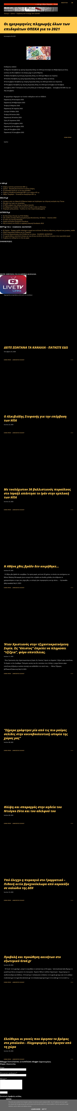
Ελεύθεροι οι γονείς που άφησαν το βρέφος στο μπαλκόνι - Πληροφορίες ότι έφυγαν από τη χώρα (37, 1043)
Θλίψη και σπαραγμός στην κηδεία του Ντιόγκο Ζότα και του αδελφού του (33, 809)
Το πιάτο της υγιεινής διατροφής (13, 219)
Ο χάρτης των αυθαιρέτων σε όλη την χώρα (16, 238)
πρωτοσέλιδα (9, 272)
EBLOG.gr (8, 8)
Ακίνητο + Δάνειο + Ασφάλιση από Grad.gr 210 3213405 (22, 13)
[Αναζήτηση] (64, 3)
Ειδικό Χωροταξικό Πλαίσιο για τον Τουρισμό (17, 232)
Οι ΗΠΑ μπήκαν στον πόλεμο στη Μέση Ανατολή (18, 205)
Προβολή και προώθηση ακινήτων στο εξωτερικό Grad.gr (32, 959)
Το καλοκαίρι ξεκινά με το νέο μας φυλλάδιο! (17, 190)
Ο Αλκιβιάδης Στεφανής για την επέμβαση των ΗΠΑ (35, 418)
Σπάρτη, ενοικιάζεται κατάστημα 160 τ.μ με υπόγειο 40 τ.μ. (21, 192)
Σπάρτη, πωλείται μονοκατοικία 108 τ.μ (15, 187)
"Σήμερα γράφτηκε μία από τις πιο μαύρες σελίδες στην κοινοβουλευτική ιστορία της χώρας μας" (36, 734)
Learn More (35, 1109)
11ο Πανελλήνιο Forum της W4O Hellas (15, 216)
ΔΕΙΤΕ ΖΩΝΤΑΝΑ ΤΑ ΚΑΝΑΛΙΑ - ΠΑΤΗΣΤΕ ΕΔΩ (36, 347)
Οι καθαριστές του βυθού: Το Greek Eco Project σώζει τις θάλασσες (24, 207)
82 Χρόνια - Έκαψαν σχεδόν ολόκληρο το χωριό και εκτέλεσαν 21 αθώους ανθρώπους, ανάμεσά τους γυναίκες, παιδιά (39, 230)
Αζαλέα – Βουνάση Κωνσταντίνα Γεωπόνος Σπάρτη (19, 189)
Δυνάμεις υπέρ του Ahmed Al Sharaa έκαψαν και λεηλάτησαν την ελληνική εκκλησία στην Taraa (33, 201)
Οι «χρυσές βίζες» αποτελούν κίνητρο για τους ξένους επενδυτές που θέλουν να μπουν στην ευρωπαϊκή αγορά (36, 236)
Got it (44, 1109)
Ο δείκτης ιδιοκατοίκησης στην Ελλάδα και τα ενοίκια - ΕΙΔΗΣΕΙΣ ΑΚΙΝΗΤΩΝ (27, 234)
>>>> (72, 360)
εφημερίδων (14, 272)
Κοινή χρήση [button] (67, 137)
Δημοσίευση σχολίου (18, 360)
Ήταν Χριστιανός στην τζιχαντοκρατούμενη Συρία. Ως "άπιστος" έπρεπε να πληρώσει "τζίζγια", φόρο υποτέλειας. (36, 648)
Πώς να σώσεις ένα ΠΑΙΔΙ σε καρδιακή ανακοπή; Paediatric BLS (23, 223)
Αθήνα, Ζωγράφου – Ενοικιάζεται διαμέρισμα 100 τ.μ (19, 194)
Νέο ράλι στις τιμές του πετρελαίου (14, 203)
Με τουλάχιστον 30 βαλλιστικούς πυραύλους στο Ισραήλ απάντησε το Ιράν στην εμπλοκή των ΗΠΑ (37, 493)
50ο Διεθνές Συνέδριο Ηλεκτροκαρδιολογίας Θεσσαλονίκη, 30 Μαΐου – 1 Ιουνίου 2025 (29, 218)
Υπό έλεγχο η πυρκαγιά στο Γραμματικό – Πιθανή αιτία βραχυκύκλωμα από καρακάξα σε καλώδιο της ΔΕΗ (36, 884)
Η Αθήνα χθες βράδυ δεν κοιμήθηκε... (31, 566)
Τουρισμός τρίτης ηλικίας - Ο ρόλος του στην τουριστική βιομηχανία (24, 209)
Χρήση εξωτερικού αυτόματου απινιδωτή (15, 221)
